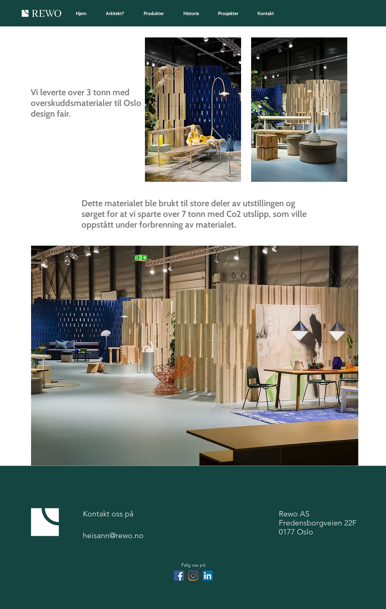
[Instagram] (193, 576)
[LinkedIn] (208, 576)
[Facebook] (179, 576)
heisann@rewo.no (113, 535)
